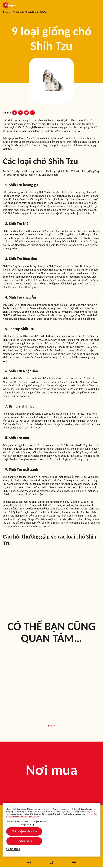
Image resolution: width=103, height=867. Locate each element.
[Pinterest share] (26, 112)
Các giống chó (18, 12)
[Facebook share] (14, 112)
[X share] (20, 112)
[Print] (32, 112)
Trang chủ (7, 12)
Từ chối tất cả (24, 841)
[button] (49, 726)
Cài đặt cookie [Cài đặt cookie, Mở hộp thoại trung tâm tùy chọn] (13, 848)
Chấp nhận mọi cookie (24, 831)
